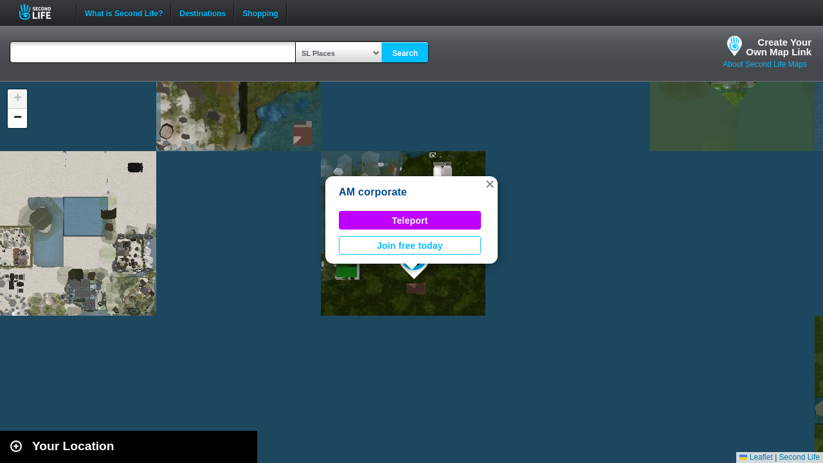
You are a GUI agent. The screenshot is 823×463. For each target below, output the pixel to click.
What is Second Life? (124, 12)
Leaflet (755, 457)
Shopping (260, 12)
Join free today (410, 246)
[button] (490, 184)
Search (405, 53)
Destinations (202, 12)
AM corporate (373, 191)
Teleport (410, 220)
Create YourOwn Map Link (778, 47)
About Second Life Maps (765, 64)
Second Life (42, 12)
